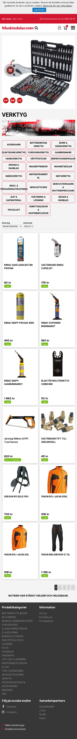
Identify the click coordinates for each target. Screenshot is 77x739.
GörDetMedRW (46, 706)
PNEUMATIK (8, 655)
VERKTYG (7, 678)
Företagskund (46, 621)
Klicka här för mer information (57, 5)
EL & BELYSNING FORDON (14, 628)
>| (73, 587)
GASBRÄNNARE (63, 152)
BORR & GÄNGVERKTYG (63, 145)
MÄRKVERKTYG (14, 176)
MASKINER (7, 690)
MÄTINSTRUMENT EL (38, 176)
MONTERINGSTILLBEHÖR (14, 663)
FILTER (5, 648)
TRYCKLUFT (14, 210)
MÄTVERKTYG (63, 176)
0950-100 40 (68, 19)
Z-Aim (42, 710)
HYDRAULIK (8, 651)
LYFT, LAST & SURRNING (14, 659)
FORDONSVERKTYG (38, 152)
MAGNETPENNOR (38, 166)
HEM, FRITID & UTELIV (12, 640)
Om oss (43, 613)
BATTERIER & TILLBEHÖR (14, 613)
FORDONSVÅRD (10, 625)
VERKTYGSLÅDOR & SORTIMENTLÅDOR (38, 210)
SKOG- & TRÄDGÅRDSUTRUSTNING (14, 187)
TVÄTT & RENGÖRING (12, 671)
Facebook (9, 706)
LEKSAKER (7, 644)
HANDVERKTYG (14, 158)
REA (4, 694)
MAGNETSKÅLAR (63, 166)
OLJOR (5, 667)
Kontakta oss (45, 617)
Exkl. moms (18, 19)
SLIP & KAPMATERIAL (13, 199)
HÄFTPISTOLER (38, 158)
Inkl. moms (6, 19)
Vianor (42, 718)
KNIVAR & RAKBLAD (14, 167)
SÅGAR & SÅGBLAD (63, 199)
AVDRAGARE (14, 144)
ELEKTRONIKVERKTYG (13, 152)
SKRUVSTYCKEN (38, 187)
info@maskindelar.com (50, 19)
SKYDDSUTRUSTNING (13, 674)
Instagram (9, 712)
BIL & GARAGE (9, 617)
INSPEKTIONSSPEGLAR (63, 158)
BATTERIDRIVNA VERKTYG (38, 145)
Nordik (42, 714)
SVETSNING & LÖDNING (38, 199)
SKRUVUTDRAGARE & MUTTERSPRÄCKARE (63, 187)
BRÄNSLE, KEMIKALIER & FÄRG (17, 621)
